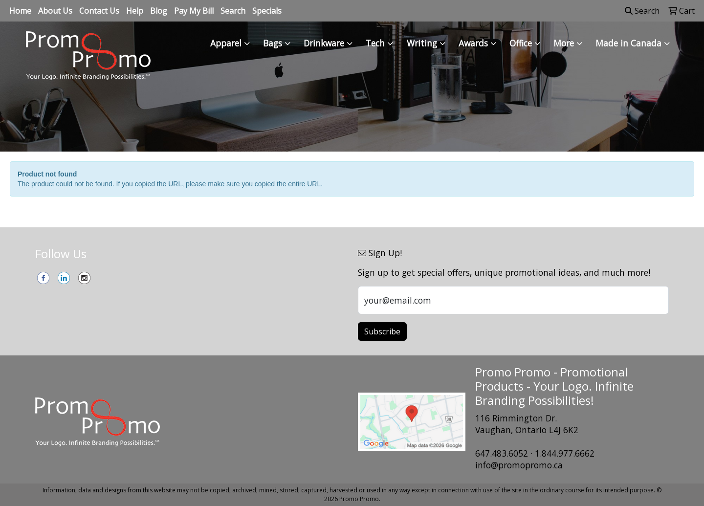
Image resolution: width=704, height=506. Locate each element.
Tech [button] (375, 43)
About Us (55, 10)
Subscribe (382, 331)
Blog (158, 10)
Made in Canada (628, 43)
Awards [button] (473, 43)
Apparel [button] (226, 43)
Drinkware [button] (324, 43)
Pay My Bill (194, 10)
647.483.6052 (501, 453)
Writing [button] (422, 43)
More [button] (563, 43)
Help (134, 10)
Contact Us (99, 10)
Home (20, 10)
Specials (267, 10)
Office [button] (520, 43)
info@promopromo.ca (519, 465)
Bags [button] (272, 43)
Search (232, 10)
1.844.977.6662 (564, 453)
